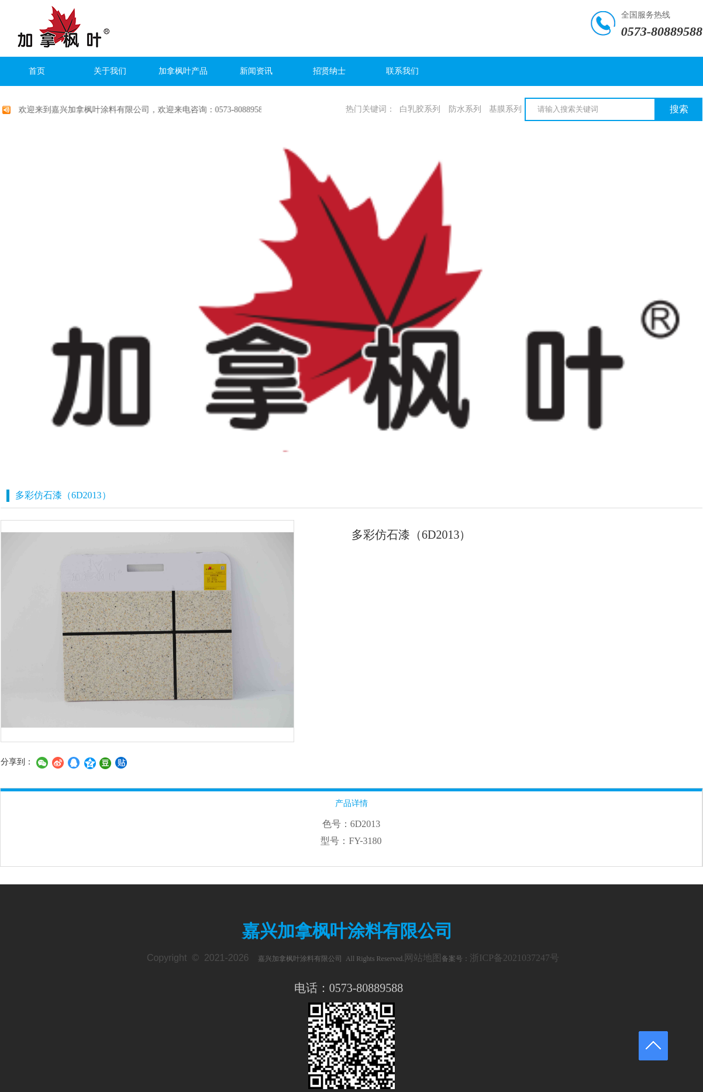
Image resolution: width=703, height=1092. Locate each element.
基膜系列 (505, 109)
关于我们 (110, 71)
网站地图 (423, 958)
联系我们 (402, 71)
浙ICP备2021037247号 (514, 958)
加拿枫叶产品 (183, 71)
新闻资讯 (256, 71)
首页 (37, 71)
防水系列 (465, 109)
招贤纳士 (329, 71)
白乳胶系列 (419, 109)
